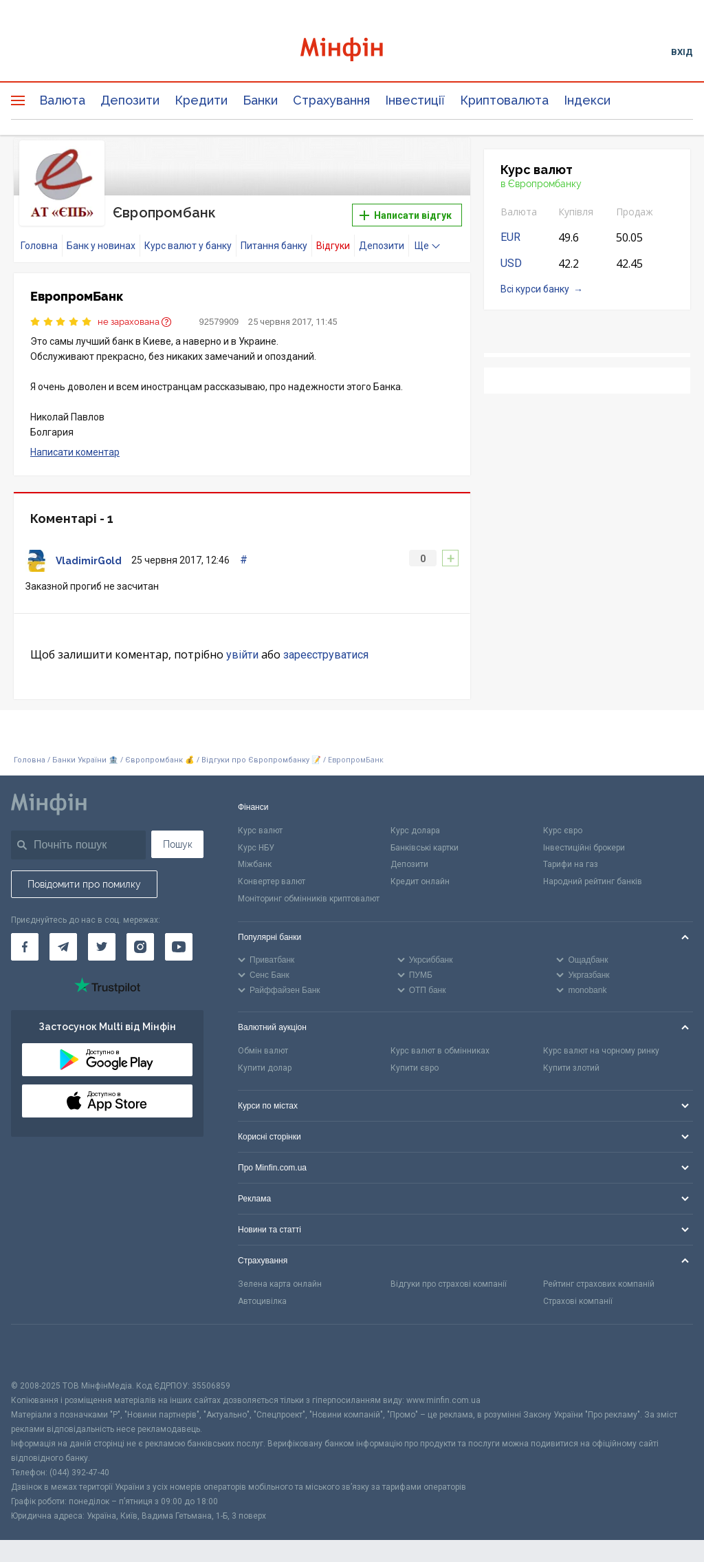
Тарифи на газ (570, 864)
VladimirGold (89, 560)
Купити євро (414, 1068)
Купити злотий (571, 1068)
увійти (242, 654)
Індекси (587, 100)
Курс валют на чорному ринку (601, 1051)
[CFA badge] (41, 1351)
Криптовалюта (504, 100)
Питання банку (274, 245)
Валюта (62, 100)
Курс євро (562, 830)
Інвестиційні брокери (584, 848)
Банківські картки (424, 848)
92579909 (219, 322)
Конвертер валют (271, 881)
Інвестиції (415, 100)
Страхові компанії (578, 1301)
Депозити (130, 100)
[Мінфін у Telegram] (63, 947)
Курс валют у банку (188, 245)
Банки (260, 100)
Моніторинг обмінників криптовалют (309, 898)
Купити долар (265, 1068)
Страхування (331, 100)
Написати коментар (75, 452)
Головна (39, 245)
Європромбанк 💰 (160, 760)
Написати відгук (406, 215)
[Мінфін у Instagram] (140, 947)
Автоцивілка (262, 1301)
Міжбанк (255, 864)
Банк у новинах (101, 245)
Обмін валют (263, 1051)
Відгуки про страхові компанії (448, 1284)
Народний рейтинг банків (592, 881)
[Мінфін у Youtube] (178, 947)
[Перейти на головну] (352, 51)
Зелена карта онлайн (280, 1284)
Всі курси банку (534, 289)
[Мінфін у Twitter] (102, 947)
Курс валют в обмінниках (440, 1051)
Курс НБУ (256, 848)
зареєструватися (325, 654)
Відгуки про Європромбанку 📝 (262, 760)
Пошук (177, 844)
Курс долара (415, 830)
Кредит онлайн (420, 881)
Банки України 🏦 (86, 760)
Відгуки (333, 245)
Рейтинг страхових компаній (598, 1284)
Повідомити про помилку (84, 884)
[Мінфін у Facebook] (24, 947)
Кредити (201, 100)
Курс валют (260, 830)
